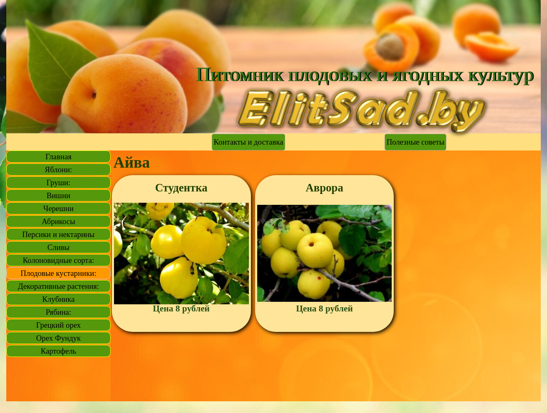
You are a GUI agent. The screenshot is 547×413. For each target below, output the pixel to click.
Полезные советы (415, 142)
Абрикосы (58, 221)
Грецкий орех (58, 325)
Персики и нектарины (58, 234)
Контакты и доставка (248, 142)
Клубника (58, 299)
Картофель (58, 351)
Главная (59, 156)
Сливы (58, 247)
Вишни (59, 195)
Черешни (58, 208)
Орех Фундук (58, 338)
